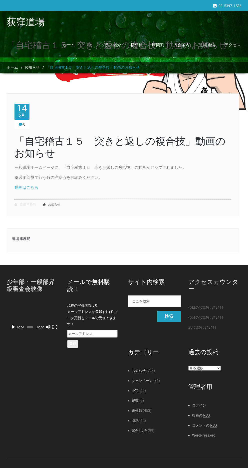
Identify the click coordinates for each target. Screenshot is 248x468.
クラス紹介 (111, 44)
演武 (135, 421)
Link (88, 44)
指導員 (137, 44)
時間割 (158, 44)
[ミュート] (48, 327)
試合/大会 (139, 431)
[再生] (13, 327)
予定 (135, 391)
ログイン (199, 405)
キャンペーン (142, 381)
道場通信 (207, 44)
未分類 (137, 411)
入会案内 (182, 44)
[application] (33, 317)
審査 (135, 401)
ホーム (69, 44)
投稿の (201, 415)
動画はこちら (26, 187)
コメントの (204, 425)
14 (21, 111)
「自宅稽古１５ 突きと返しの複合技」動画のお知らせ (93, 67)
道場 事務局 (25, 204)
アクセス (233, 44)
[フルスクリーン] (54, 327)
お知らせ (31, 67)
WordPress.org (203, 435)
